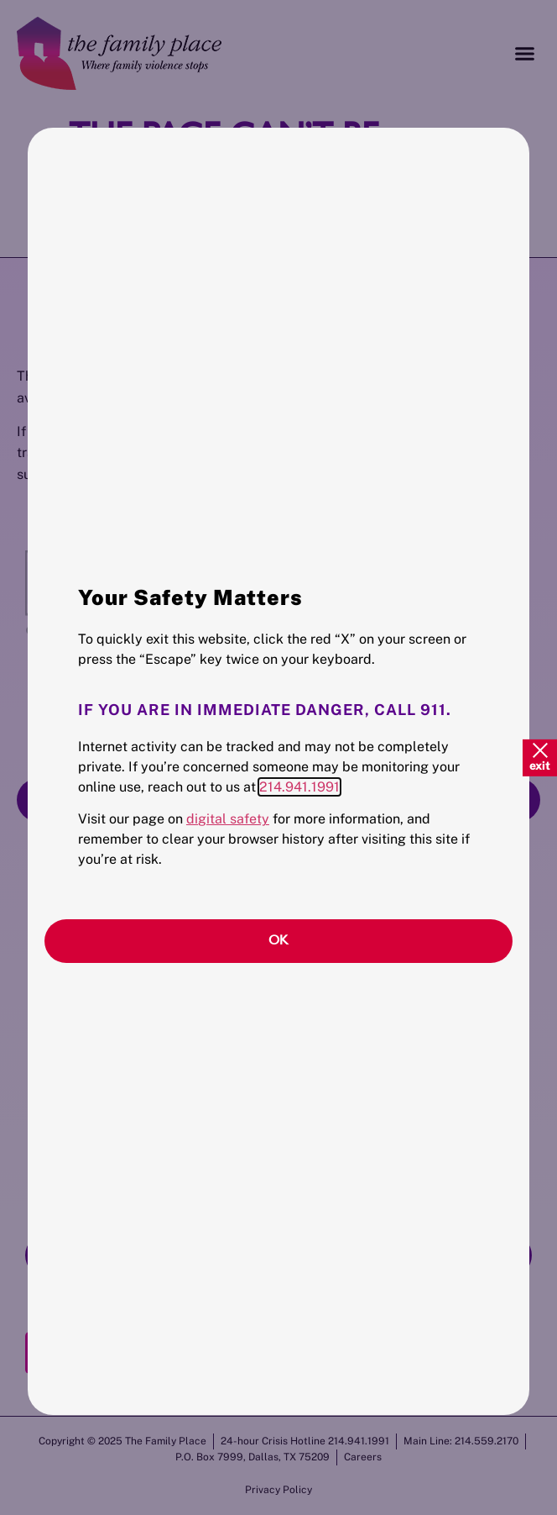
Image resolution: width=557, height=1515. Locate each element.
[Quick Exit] (540, 757)
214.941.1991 (299, 787)
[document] (278, 757)
